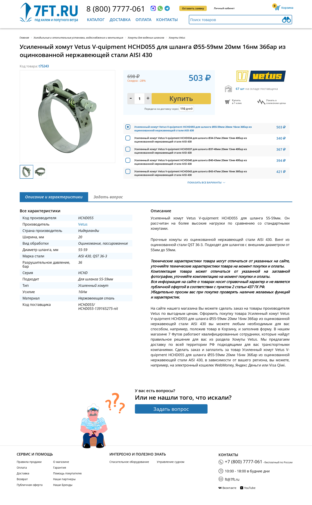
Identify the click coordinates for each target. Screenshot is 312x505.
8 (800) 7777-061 (115, 8)
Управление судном (170, 462)
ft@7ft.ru (232, 479)
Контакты (167, 19)
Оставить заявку (193, 8)
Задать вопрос (171, 408)
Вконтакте (229, 487)
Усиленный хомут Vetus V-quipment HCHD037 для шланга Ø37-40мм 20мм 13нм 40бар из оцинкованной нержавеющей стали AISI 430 (190, 150)
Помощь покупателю (67, 473)
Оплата (143, 19)
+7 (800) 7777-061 (243, 461)
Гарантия (59, 467)
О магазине (61, 462)
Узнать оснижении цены (276, 102)
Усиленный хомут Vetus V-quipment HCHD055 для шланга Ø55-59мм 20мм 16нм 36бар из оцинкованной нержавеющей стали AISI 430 (193, 128)
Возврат (22, 479)
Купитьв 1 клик (237, 102)
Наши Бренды (62, 485)
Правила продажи (29, 462)
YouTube (249, 487)
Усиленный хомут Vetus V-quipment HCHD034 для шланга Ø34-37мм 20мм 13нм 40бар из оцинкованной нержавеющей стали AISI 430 (190, 139)
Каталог (96, 19)
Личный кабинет (224, 8)
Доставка (120, 19)
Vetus (83, 224)
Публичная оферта (30, 485)
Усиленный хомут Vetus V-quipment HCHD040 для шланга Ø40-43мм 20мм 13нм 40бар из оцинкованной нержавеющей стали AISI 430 (190, 162)
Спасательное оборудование (129, 462)
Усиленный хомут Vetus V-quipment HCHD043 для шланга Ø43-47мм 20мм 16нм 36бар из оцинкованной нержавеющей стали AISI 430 (190, 173)
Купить (181, 98)
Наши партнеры (64, 479)
